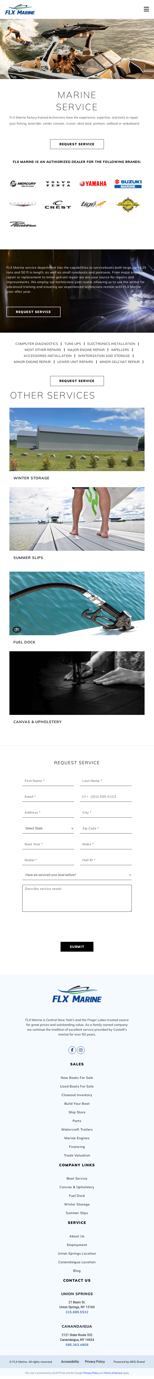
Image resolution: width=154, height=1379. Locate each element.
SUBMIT (77, 947)
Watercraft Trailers (77, 1129)
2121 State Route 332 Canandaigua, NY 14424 (77, 1337)
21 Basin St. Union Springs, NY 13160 (77, 1304)
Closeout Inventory (77, 1095)
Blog (77, 1271)
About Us (77, 1236)
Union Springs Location (77, 1253)
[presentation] (77, 929)
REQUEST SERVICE (77, 144)
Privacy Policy (91, 1372)
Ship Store (77, 1112)
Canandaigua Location (77, 1262)
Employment (77, 1245)
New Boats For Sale (77, 1078)
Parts (77, 1121)
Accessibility (70, 1362)
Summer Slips (77, 1213)
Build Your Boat (77, 1104)
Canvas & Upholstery (77, 1187)
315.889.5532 (77, 1312)
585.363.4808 (77, 1345)
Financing (77, 1147)
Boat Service (77, 1178)
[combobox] (84, 797)
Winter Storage (77, 1204)
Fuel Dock (77, 1196)
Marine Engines (76, 1138)
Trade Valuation (77, 1155)
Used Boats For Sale (77, 1086)
